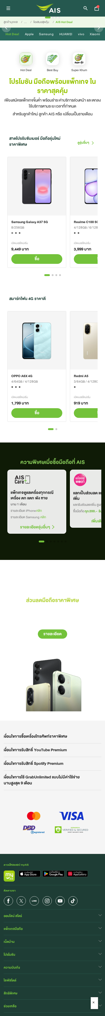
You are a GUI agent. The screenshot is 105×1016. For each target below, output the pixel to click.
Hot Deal (12, 34)
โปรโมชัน (9, 954)
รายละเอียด (52, 634)
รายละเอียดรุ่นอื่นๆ (35, 527)
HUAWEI (65, 34)
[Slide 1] (48, 17)
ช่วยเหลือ (10, 1006)
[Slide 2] (53, 17)
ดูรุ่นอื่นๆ (86, 142)
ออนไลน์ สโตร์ (13, 916)
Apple (29, 34)
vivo (81, 34)
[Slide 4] (59, 17)
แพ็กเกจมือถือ (13, 929)
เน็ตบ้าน (9, 941)
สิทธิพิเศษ (10, 993)
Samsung (46, 34)
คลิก (39, 510)
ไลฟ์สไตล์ (10, 980)
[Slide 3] (56, 17)
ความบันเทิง (12, 967)
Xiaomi (95, 34)
